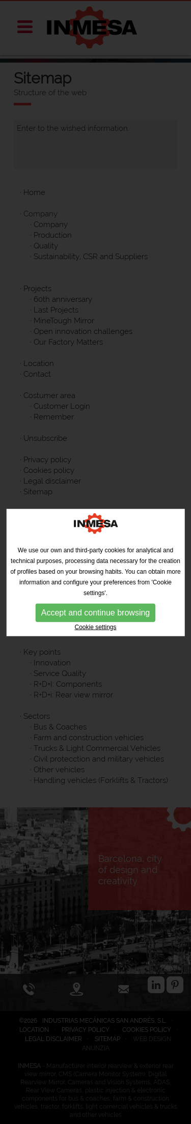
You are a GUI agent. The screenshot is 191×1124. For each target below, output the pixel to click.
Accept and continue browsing (95, 615)
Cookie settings (95, 629)
